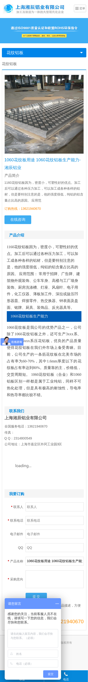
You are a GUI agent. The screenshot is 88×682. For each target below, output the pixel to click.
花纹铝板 (15, 52)
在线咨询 (17, 219)
